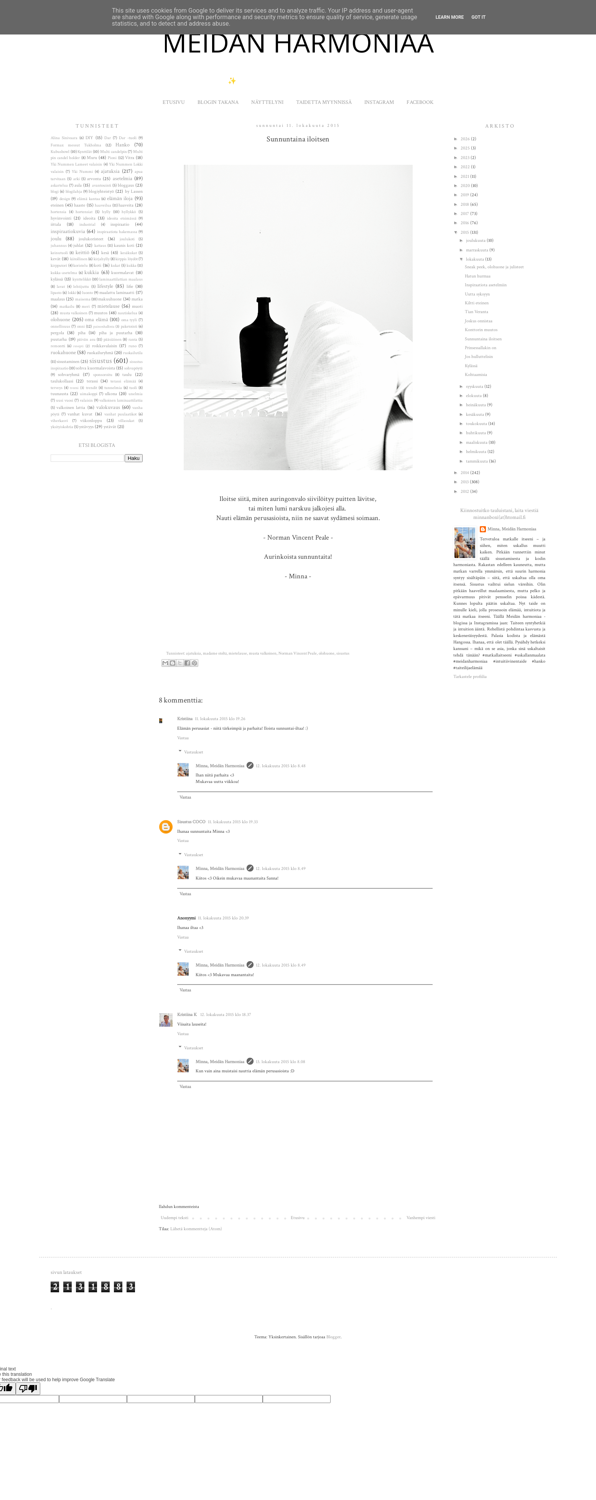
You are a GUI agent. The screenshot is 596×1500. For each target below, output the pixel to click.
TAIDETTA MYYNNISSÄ (324, 102)
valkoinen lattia (70, 407)
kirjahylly (102, 259)
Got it (478, 17)
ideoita (89, 218)
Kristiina (185, 719)
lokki (72, 292)
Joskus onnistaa (478, 321)
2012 (465, 491)
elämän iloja (120, 198)
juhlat (78, 245)
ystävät (110, 427)
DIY (89, 138)
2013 (465, 482)
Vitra (129, 158)
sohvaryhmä (68, 374)
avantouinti (101, 185)
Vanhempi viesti (421, 1218)
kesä (105, 253)
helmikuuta (476, 452)
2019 (465, 195)
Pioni (112, 158)
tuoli (133, 388)
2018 (465, 204)
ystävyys (86, 427)
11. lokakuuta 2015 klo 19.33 (233, 822)
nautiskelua (127, 313)
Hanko (122, 144)
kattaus (100, 245)
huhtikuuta (476, 433)
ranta (132, 339)
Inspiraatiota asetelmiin (486, 285)
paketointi (129, 326)
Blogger (333, 1337)
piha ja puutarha (115, 333)
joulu (56, 238)
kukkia (91, 272)
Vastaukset (193, 752)
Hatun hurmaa (478, 276)
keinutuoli (59, 253)
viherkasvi (59, 420)
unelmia (135, 394)
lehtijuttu (81, 286)
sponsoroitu (102, 374)
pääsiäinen (113, 339)
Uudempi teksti (174, 1218)
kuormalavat (122, 273)
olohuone (326, 653)
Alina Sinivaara (64, 138)
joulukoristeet (91, 239)
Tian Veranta (476, 312)
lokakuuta (475, 259)
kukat (115, 265)
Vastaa (183, 738)
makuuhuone (110, 299)
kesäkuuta (475, 414)
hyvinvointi (61, 218)
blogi (55, 191)
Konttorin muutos (481, 330)
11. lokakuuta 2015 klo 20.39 (223, 918)
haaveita (126, 205)
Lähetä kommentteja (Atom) (196, 1229)
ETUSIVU (174, 102)
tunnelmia (113, 388)
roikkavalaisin (104, 346)
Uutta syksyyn (477, 294)
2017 (465, 214)
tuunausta (59, 394)
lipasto (56, 292)
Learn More (450, 17)
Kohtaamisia (476, 374)
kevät (56, 259)
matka (137, 299)
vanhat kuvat (80, 414)
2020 (466, 186)
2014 (465, 473)
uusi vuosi (64, 400)
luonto (87, 292)
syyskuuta (475, 386)
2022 (466, 167)
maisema (83, 299)
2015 (465, 232)
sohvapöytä (133, 368)
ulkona (111, 394)
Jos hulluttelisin (479, 356)
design (64, 199)
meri (86, 306)
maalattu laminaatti (117, 292)
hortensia (58, 212)
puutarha (59, 339)
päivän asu (86, 339)
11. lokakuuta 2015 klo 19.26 (220, 719)
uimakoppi (88, 394)
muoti (137, 306)
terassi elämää (123, 381)
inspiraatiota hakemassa (117, 232)
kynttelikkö (81, 279)
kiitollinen (78, 259)
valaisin (86, 400)
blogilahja (74, 191)
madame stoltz (215, 653)
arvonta (94, 179)
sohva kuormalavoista (95, 368)
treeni (74, 388)
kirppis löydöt (126, 259)
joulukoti (127, 239)
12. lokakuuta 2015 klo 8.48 (281, 766)
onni (81, 326)
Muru (92, 158)
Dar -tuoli (128, 138)
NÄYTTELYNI (267, 102)
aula (78, 185)
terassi (92, 381)
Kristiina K (187, 1015)
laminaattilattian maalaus (121, 279)
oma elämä (96, 319)
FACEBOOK (420, 102)
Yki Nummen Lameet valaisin (76, 164)
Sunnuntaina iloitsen (483, 339)
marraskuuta (477, 250)
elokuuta (474, 396)
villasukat (126, 420)
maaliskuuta (477, 442)
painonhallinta (103, 326)
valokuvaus (108, 407)
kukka (132, 265)
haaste (79, 205)
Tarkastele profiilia (470, 676)
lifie (130, 286)
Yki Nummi (82, 171)
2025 (466, 148)
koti (97, 265)
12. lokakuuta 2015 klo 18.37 (225, 1015)
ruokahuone (63, 352)
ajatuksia (193, 653)
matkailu (66, 306)
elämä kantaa (88, 199)
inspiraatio (119, 224)
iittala (56, 224)
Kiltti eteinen (477, 303)
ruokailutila (133, 353)
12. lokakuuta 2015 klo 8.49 (281, 868)
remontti (58, 346)
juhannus (59, 245)
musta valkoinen (263, 653)
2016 (465, 223)
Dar (107, 138)
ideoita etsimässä (121, 218)
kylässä (57, 279)
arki (76, 179)
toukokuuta (477, 424)
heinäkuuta (476, 405)
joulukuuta (476, 240)
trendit (91, 388)
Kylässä (471, 366)
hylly (106, 212)
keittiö (82, 252)
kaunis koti (124, 245)
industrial (87, 224)
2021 (465, 176)
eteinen (57, 205)
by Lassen (134, 191)
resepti (78, 346)
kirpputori (59, 265)
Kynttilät (84, 151)
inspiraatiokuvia (68, 231)
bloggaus (126, 185)
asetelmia (122, 178)
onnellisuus (60, 326)
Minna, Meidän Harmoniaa (220, 766)
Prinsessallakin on (480, 348)
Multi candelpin (113, 151)
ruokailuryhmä (100, 353)
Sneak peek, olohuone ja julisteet (494, 267)
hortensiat (84, 212)
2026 (466, 139)
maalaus (58, 299)
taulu (127, 374)
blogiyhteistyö (101, 191)
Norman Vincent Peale (297, 653)
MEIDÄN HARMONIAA (298, 42)
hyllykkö (129, 212)
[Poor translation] (28, 1388)
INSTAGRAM (379, 102)
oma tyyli (129, 320)
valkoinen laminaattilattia (121, 400)
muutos (100, 313)
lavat (61, 286)
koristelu (80, 265)
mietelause (238, 653)
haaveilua (103, 205)
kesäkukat (128, 253)
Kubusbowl (60, 151)
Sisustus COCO (191, 822)
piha (82, 333)
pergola (57, 333)
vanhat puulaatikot (120, 414)
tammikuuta (477, 461)
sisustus (342, 653)
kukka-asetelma (64, 273)
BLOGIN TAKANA (218, 102)
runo (132, 346)
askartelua (59, 185)
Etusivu (298, 1218)
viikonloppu (91, 420)
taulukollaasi (62, 381)
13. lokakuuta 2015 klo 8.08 (280, 1062)
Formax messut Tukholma (76, 145)
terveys (57, 388)
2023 (466, 158)
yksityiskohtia (62, 427)
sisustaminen (68, 361)
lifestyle (105, 286)
